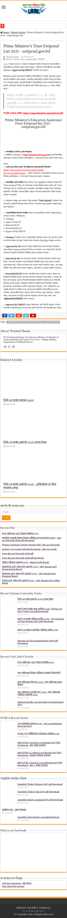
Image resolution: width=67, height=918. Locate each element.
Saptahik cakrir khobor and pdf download (38, 817)
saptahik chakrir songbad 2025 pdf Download (40, 800)
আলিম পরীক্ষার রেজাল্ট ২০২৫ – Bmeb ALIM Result (25, 562)
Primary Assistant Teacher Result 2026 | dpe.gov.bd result (31, 545)
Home (4, 33)
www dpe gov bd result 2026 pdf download (23, 558)
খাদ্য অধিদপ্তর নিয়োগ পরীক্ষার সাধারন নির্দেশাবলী (38, 673)
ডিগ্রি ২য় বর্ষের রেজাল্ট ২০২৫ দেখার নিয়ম (24, 442)
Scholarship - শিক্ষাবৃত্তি (35, 59)
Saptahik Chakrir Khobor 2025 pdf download (40, 784)
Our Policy (32, 908)
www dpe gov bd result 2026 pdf (17, 554)
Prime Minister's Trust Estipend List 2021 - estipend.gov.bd (33, 322)
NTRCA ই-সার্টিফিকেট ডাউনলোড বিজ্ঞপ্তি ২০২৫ (38, 734)
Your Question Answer (13, 886)
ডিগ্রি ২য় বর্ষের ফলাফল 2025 (18, 400)
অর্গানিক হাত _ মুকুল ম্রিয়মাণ (14, 810)
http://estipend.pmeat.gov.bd (36, 155)
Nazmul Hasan (12, 57)
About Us (21, 908)
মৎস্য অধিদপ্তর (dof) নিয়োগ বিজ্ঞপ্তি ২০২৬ (20, 534)
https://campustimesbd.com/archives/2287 (43, 113)
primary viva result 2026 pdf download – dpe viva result (29, 549)
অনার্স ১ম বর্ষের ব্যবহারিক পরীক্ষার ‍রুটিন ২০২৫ (37, 630)
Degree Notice (18, 33)
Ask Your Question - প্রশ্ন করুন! (16, 883)
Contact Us (45, 908)
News (22, 59)
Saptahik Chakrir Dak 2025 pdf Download (38, 792)
